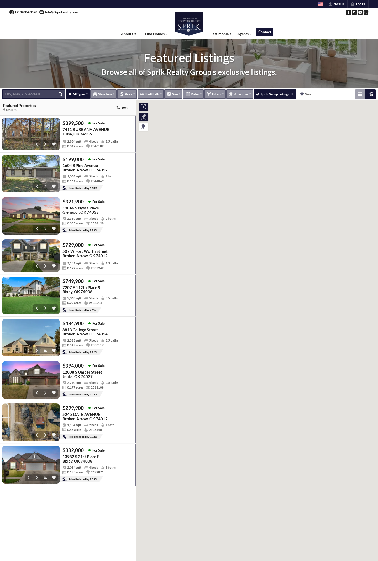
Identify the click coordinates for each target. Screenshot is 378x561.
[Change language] (320, 4)
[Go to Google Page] (366, 12)
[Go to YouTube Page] (360, 12)
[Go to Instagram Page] (354, 12)
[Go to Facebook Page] (348, 12)
